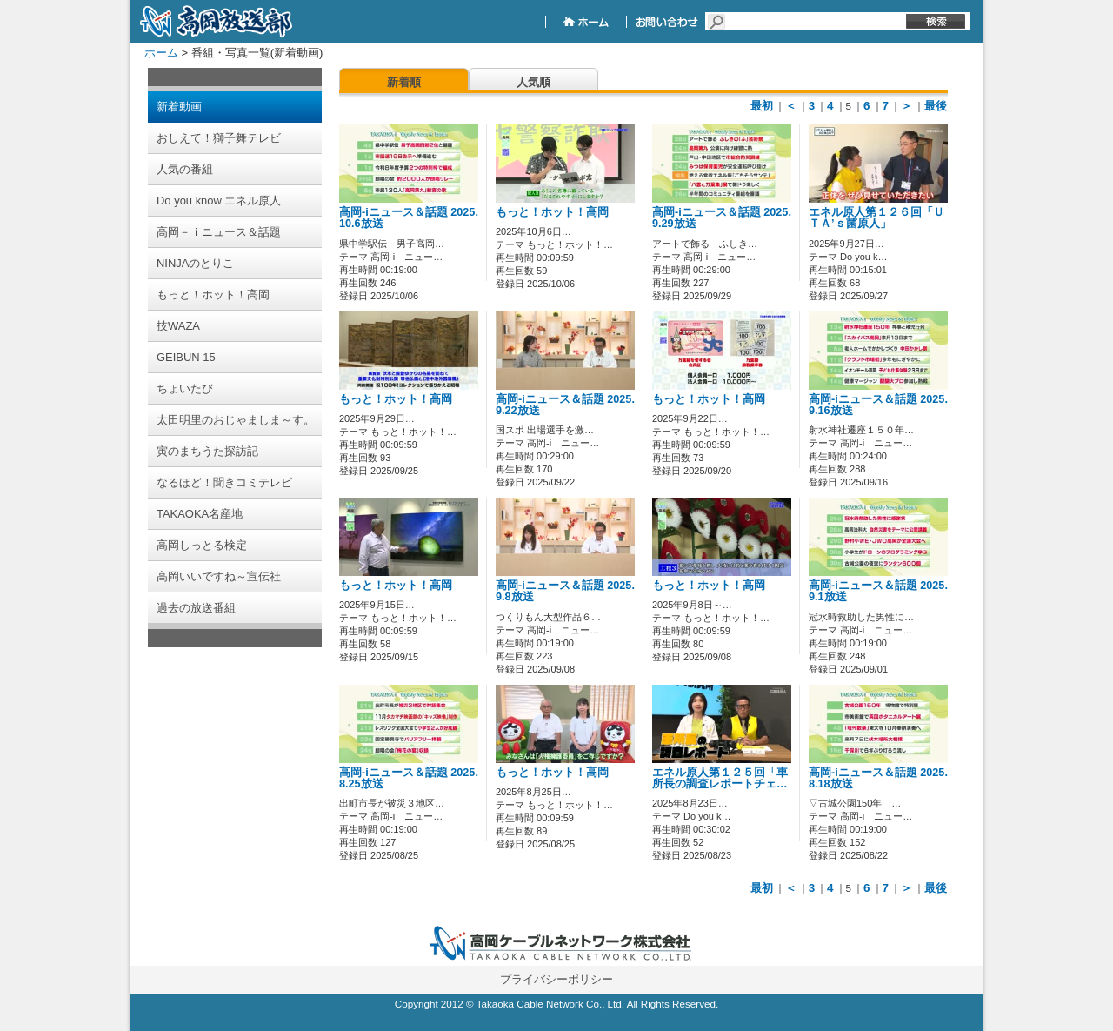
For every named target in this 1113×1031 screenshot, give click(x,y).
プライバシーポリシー (556, 979)
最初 (761, 105)
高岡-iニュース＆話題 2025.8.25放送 (408, 778)
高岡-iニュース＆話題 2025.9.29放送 (721, 218)
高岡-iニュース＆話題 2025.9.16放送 (878, 405)
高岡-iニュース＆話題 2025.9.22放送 (565, 405)
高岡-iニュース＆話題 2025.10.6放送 (408, 218)
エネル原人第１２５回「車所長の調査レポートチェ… (720, 778)
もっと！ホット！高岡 (552, 212)
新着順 (404, 82)
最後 (935, 105)
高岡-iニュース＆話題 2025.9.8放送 (565, 591)
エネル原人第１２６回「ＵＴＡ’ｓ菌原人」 (876, 218)
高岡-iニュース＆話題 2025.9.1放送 (878, 591)
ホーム (161, 52)
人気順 (533, 82)
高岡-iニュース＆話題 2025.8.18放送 (878, 778)
